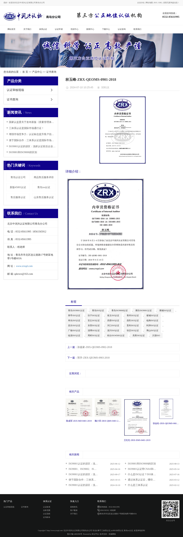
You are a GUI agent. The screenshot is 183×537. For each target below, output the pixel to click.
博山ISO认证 (152, 330)
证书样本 (46, 517)
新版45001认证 (18, 187)
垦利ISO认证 (133, 325)
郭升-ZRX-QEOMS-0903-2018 (93, 357)
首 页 (25, 72)
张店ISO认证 (133, 330)
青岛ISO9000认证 (120, 310)
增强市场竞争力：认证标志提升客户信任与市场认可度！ (32, 134)
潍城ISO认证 (165, 310)
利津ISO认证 (152, 325)
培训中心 (74, 29)
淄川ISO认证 (113, 330)
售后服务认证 (18, 197)
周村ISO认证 (94, 335)
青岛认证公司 (18, 177)
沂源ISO (156, 335)
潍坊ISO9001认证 (143, 310)
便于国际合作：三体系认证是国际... (88, 479)
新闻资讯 (73, 507)
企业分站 (140, 3)
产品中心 (37, 72)
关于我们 (27, 29)
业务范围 (46, 510)
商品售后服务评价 (44, 177)
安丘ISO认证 (94, 320)
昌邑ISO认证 (133, 320)
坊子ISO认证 (94, 315)
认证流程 (46, 514)
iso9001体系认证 (117, 530)
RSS (155, 3)
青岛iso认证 (43, 187)
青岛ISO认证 (98, 310)
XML (160, 3)
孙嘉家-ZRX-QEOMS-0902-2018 (94, 347)
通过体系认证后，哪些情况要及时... (147, 479)
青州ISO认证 (133, 315)
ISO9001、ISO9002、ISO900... (85, 469)
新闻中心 (90, 29)
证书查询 (51, 72)
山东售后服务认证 (44, 197)
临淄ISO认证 (74, 335)
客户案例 (73, 510)
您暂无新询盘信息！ (171, 3)
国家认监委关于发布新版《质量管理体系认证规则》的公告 (32, 122)
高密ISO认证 (113, 320)
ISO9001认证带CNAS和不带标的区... (147, 469)
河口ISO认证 (113, 325)
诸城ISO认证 (152, 315)
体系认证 (43, 29)
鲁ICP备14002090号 (74, 534)
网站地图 (149, 3)
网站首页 (11, 29)
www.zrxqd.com (24, 266)
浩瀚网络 (112, 534)
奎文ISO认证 (113, 315)
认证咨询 (122, 29)
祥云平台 (95, 534)
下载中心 (106, 29)
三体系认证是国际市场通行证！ (26, 128)
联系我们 (137, 29)
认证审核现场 (15, 89)
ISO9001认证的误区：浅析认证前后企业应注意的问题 (32, 146)
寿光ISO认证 (74, 320)
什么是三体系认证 (137, 485)
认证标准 (46, 507)
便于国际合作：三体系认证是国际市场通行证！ (32, 140)
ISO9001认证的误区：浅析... (84, 463)
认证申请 (59, 29)
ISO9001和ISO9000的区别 (23, 152)
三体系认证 (105, 530)
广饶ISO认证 (74, 330)
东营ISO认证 (94, 325)
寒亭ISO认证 (74, 315)
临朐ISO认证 (152, 320)
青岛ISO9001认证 (76, 310)
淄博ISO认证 (94, 330)
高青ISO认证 (139, 335)
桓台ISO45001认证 (116, 335)
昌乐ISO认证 (74, 325)
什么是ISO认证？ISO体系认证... (145, 474)
